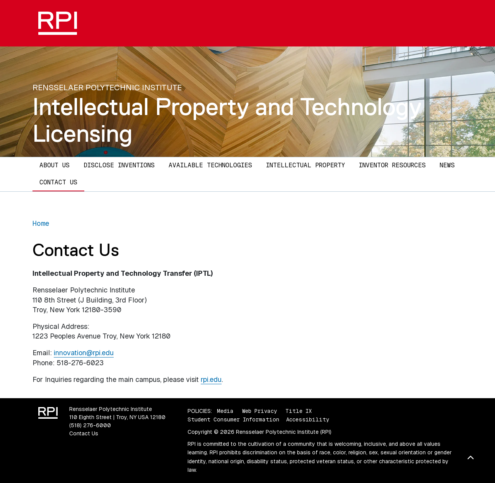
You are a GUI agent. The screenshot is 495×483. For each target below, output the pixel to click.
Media (225, 410)
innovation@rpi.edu (84, 352)
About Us (54, 165)
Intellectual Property (305, 165)
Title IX (298, 410)
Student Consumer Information (233, 419)
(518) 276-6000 (90, 425)
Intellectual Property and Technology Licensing (227, 120)
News (447, 165)
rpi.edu (211, 379)
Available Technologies (210, 165)
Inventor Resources (392, 165)
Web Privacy (259, 410)
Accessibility (307, 419)
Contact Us (58, 182)
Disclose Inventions (119, 165)
